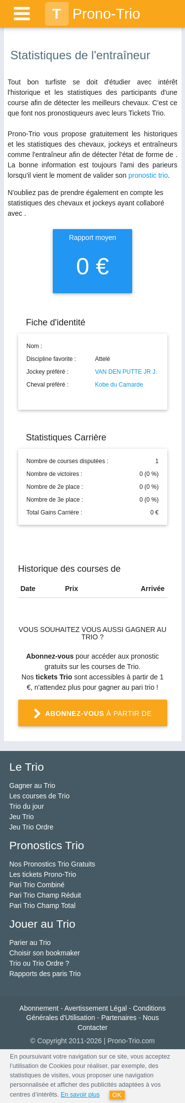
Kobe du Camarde (119, 384)
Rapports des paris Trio (45, 974)
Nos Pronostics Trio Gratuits (52, 864)
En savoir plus (80, 1094)
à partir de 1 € (92, 717)
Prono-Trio (93, 14)
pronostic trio (148, 175)
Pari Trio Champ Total (42, 905)
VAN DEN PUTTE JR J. (126, 371)
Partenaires (119, 1018)
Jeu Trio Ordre (31, 827)
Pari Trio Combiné (37, 885)
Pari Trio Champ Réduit (45, 895)
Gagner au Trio (32, 785)
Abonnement (38, 1008)
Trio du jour (26, 806)
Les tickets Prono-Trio (42, 874)
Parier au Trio (30, 942)
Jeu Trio (21, 817)
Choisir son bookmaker (44, 953)
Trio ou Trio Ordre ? (39, 963)
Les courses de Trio (39, 796)
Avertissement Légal (95, 1008)
